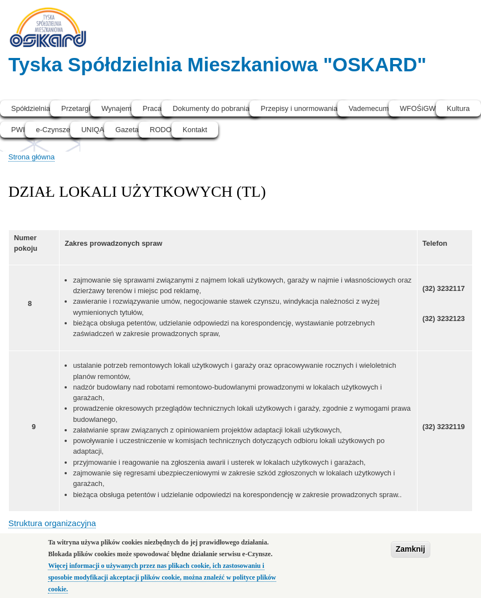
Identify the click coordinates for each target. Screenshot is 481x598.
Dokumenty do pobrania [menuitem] (211, 108)
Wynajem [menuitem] (116, 108)
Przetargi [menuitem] (75, 108)
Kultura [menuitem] (458, 108)
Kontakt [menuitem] (195, 129)
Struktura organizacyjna (52, 523)
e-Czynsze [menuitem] (53, 129)
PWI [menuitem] (18, 129)
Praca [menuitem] (152, 108)
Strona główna (31, 157)
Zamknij (410, 554)
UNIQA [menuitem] (92, 129)
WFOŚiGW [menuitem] (417, 108)
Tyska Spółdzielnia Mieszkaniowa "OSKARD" (217, 64)
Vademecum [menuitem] (369, 108)
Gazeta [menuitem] (127, 129)
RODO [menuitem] (160, 129)
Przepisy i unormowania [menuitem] (299, 108)
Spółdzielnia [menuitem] (30, 108)
